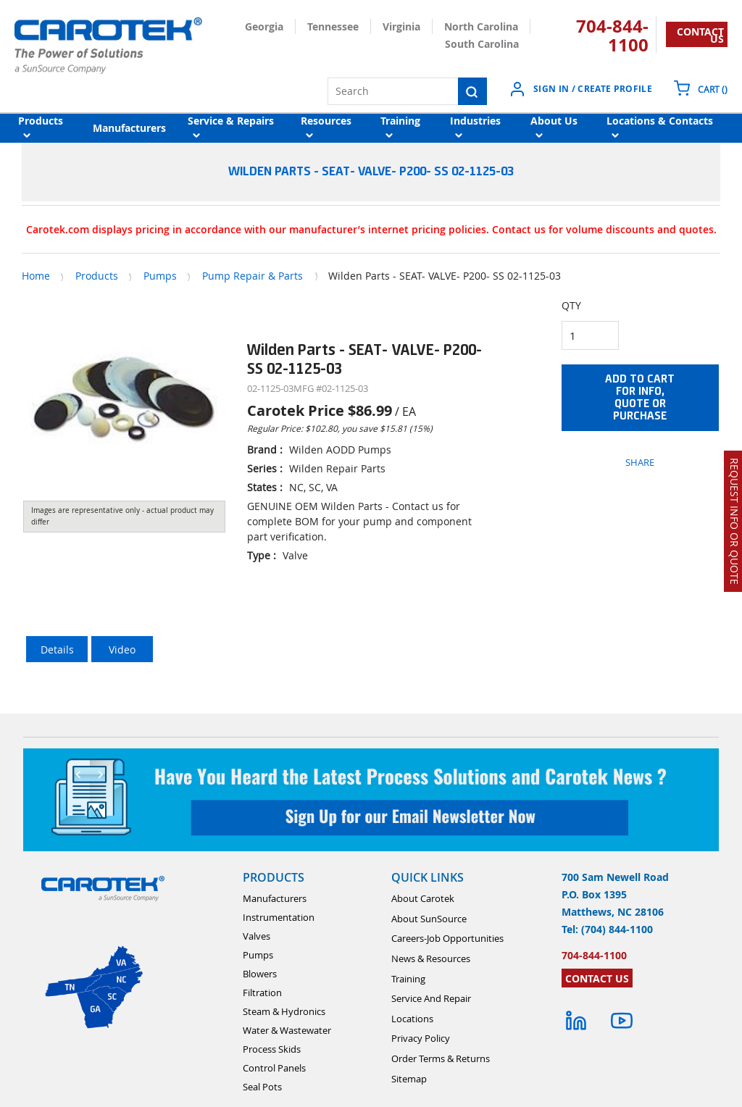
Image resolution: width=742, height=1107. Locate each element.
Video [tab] (122, 649)
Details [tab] (57, 649)
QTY (571, 305)
